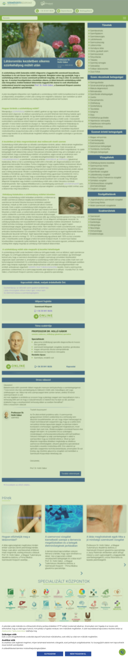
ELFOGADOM (50, 654)
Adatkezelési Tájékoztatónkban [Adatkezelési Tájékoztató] (14, 631)
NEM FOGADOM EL (78, 654)
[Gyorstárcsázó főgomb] (122, 652)
